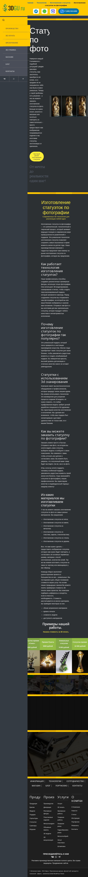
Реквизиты (75, 826)
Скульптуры (34, 818)
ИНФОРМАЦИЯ (37, 781)
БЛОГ (48, 786)
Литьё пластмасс (61, 841)
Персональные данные (56, 871)
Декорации (47, 807)
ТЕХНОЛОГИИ (55, 781)
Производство (48, 804)
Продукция (33, 804)
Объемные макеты (47, 829)
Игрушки (32, 830)
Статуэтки (33, 822)
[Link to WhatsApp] (12, 77)
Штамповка (61, 846)
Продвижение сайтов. (60, 863)
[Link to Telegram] (20, 77)
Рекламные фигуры (47, 812)
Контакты (75, 829)
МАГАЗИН (36, 786)
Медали (32, 811)
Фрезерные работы (61, 812)
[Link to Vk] (4, 77)
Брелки (32, 807)
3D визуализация (48, 839)
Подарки (32, 815)
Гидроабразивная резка (63, 831)
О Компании (76, 807)
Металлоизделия (49, 824)
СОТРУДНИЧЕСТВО (75, 781)
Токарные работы (61, 819)
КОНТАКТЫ (77, 786)
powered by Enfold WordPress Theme (53, 874)
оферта (39, 874)
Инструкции (76, 818)
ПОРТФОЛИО (61, 786)
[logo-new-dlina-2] (11, 7)
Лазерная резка (61, 825)
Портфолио (75, 822)
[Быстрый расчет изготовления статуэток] (37, 157)
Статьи (74, 815)
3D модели (47, 834)
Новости (74, 811)
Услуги (60, 804)
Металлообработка (63, 836)
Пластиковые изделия (48, 819)
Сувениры (33, 826)
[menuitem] (14, 26)
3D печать (61, 807)
